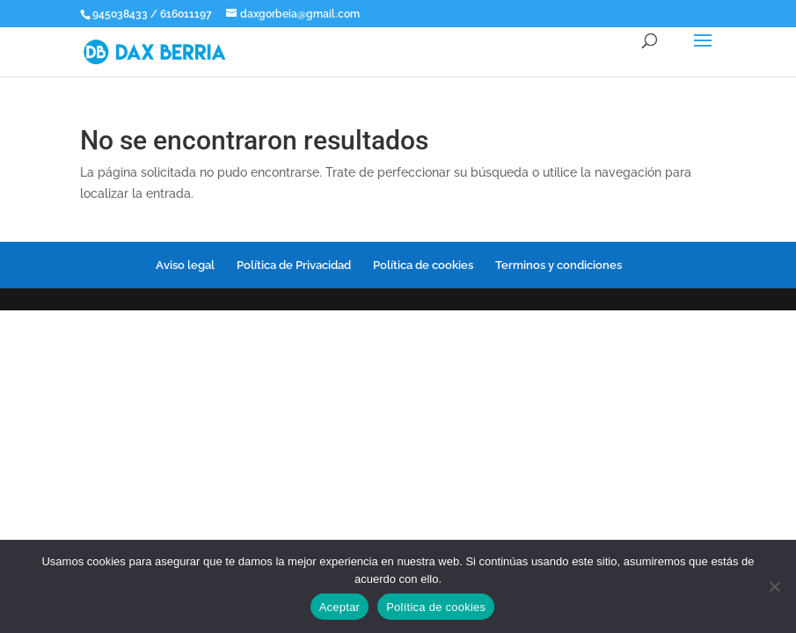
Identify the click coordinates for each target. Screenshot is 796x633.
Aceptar (340, 607)
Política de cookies (423, 265)
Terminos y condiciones (558, 265)
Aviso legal (185, 265)
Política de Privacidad (294, 265)
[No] (774, 586)
